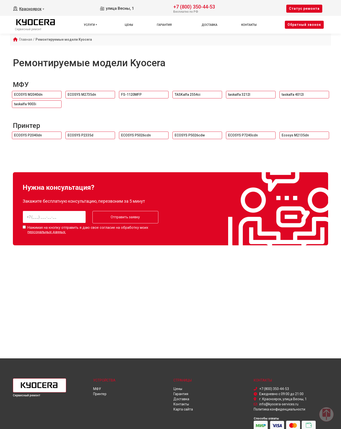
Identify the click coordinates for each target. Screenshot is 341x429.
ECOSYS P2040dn (28, 135)
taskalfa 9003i (25, 104)
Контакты (249, 25)
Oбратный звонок (304, 25)
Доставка (209, 25)
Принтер (26, 126)
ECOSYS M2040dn (28, 94)
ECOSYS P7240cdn (243, 135)
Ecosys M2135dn (295, 135)
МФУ (21, 85)
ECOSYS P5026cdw (190, 135)
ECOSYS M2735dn (82, 94)
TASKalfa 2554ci (187, 94)
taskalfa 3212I (239, 94)
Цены (129, 25)
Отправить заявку (124, 217)
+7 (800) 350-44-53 (194, 6)
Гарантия (164, 25)
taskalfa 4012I (293, 94)
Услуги (89, 25)
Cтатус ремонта (304, 8)
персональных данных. (46, 232)
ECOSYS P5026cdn (136, 135)
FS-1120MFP (131, 94)
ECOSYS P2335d (80, 135)
